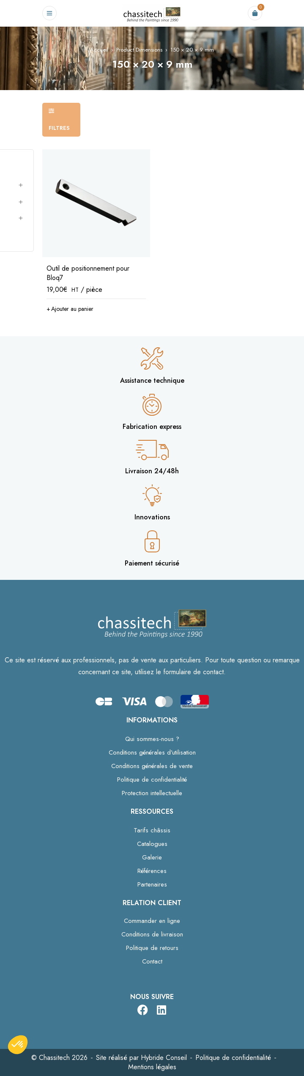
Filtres (59, 128)
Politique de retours (152, 947)
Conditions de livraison (152, 934)
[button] (70, 308)
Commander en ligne (152, 920)
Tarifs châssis (152, 830)
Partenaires (152, 884)
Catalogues (152, 843)
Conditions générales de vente (152, 766)
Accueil (99, 50)
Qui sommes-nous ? (152, 739)
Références (152, 871)
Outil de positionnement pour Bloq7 (88, 273)
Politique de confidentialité (152, 779)
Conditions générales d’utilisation (152, 752)
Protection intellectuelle (152, 793)
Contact (152, 961)
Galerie (152, 857)
